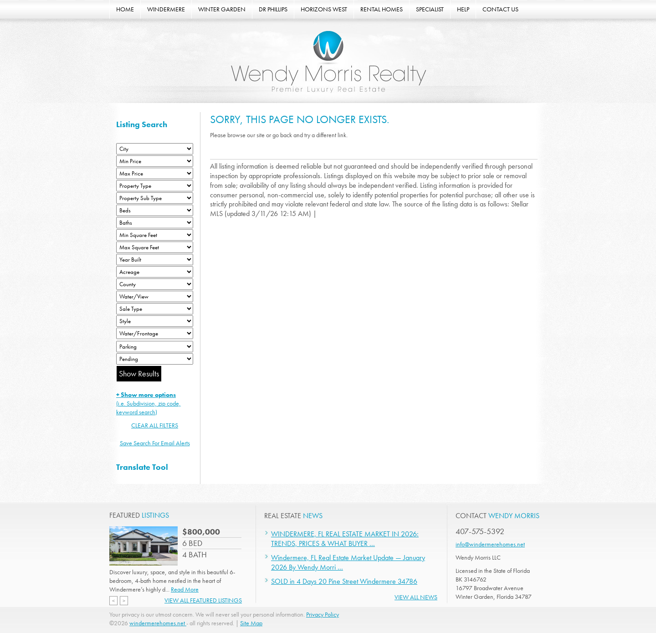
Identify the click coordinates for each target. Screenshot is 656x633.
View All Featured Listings (203, 600)
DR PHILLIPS (273, 9)
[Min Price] (154, 161)
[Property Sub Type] (154, 198)
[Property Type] (154, 185)
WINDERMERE (166, 9)
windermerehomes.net (157, 623)
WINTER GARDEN (222, 9)
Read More (185, 589)
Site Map (251, 623)
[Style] (154, 321)
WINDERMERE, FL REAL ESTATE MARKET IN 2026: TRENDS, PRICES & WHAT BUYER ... (345, 538)
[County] (154, 284)
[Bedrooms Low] (154, 210)
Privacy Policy (322, 614)
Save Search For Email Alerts (155, 443)
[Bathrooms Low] (154, 222)
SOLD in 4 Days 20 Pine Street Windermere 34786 (344, 581)
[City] (154, 148)
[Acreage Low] (154, 272)
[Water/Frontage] (154, 333)
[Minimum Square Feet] (154, 235)
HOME (125, 9)
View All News (416, 597)
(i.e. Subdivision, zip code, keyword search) (148, 403)
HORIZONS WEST (324, 9)
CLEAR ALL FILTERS (154, 425)
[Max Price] (154, 173)
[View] (154, 296)
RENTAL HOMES (381, 9)
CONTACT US (500, 9)
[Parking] (154, 346)
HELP (463, 9)
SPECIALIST (430, 9)
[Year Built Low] (154, 259)
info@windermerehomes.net (490, 544)
